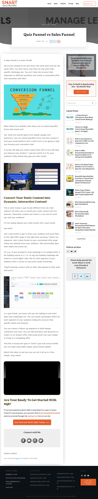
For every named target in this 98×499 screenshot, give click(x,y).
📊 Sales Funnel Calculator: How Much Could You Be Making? (81, 118)
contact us (32, 416)
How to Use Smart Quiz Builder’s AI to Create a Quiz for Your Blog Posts (81, 168)
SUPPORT (9, 487)
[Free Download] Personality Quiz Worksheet (81, 215)
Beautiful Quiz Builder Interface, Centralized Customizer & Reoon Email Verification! (81, 181)
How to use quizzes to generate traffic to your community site (81, 142)
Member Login (11, 474)
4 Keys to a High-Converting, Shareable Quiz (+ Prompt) (81, 130)
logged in (18, 458)
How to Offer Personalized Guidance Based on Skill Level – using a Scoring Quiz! (81, 155)
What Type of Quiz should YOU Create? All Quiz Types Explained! (81, 193)
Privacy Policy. (71, 496)
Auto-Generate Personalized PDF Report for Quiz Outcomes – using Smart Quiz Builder (81, 228)
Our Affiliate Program (15, 478)
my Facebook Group (49, 413)
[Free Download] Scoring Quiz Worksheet (81, 204)
